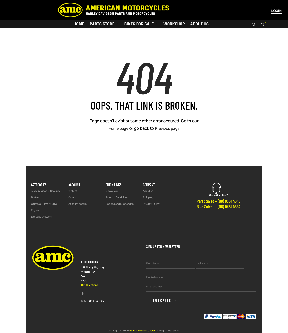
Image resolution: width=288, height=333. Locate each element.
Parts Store (104, 24)
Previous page (168, 128)
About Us (199, 24)
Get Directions (89, 285)
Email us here (96, 300)
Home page (117, 128)
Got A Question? (218, 195)
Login (276, 11)
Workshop (174, 24)
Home (78, 24)
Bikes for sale (140, 24)
